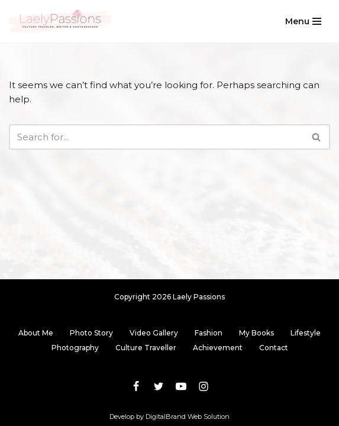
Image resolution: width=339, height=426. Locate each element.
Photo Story (91, 332)
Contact (273, 347)
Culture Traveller (145, 347)
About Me (35, 332)
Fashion (208, 332)
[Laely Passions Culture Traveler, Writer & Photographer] (60, 21)
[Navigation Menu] (303, 21)
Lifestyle (305, 332)
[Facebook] (136, 386)
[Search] (156, 137)
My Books (256, 332)
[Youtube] (181, 386)
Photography (75, 347)
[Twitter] (158, 386)
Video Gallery (154, 332)
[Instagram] (203, 386)
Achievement (218, 347)
